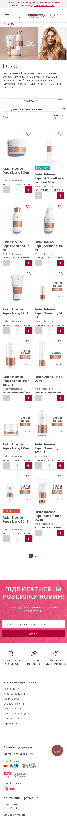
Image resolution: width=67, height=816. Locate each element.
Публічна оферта (13, 698)
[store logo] (36, 16)
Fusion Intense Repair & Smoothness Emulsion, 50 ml (49, 178)
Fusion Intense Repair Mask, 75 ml (15, 311)
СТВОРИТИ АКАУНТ (44, 5)
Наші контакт (11, 718)
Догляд (10, 24)
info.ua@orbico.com (14, 808)
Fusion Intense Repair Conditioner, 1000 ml (16, 381)
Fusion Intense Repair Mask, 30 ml (15, 519)
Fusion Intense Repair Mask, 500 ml (16, 170)
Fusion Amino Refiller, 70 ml (49, 379)
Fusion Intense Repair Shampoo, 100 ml (49, 246)
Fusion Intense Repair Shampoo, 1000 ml (46, 448)
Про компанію (11, 688)
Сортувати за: (13, 109)
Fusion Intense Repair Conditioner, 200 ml (48, 516)
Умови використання (15, 693)
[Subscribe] (33, 633)
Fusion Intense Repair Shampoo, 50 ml (48, 313)
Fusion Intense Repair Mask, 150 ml (16, 446)
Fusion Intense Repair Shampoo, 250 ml (17, 246)
